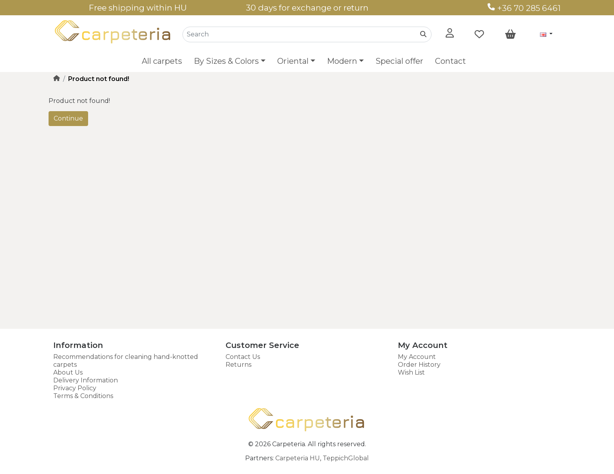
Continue (68, 118)
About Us (68, 372)
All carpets (162, 61)
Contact (450, 61)
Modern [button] (342, 61)
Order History (419, 364)
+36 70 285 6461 (524, 8)
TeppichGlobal (346, 458)
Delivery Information (85, 380)
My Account (417, 356)
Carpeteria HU (297, 458)
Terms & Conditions (83, 396)
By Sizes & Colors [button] (226, 61)
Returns (238, 364)
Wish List (411, 372)
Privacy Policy (74, 388)
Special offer (399, 61)
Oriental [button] (293, 61)
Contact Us (243, 356)
